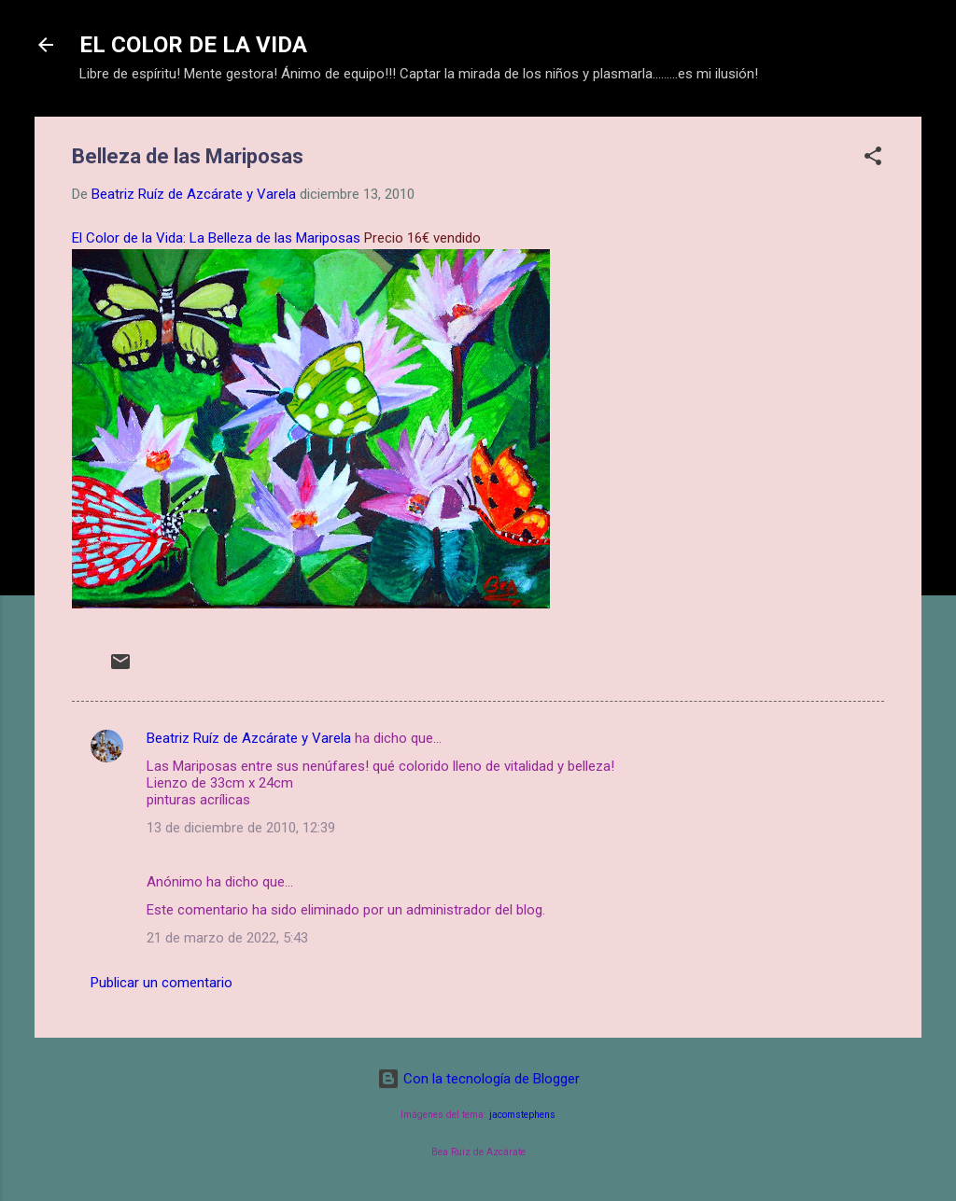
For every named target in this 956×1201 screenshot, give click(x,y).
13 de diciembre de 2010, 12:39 (241, 827)
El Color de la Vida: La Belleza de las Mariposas (216, 238)
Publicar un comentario (161, 982)
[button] (873, 159)
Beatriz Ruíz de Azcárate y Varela (249, 738)
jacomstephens (522, 1115)
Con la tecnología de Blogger (478, 1078)
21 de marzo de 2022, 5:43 (227, 937)
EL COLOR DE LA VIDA (193, 45)
